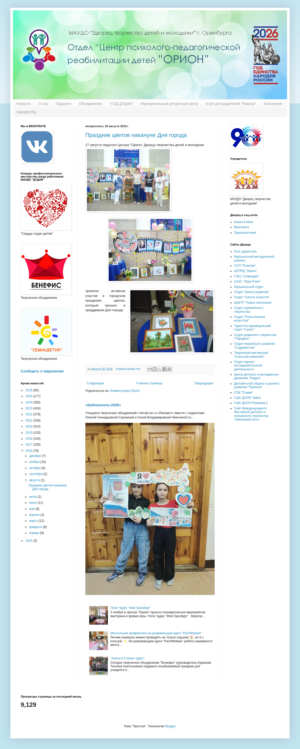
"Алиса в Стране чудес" (127, 658)
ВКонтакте (241, 227)
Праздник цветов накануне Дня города (136, 135)
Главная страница (149, 383)
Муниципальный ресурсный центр (169, 104)
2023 (29, 408)
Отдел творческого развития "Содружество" (254, 345)
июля (33, 497)
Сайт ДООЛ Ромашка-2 (251, 403)
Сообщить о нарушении (42, 371)
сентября (36, 474)
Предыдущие (203, 383)
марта (34, 521)
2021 (29, 420)
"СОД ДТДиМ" (121, 104)
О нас (43, 104)
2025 (29, 396)
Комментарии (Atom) (125, 391)
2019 (29, 432)
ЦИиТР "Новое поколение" (253, 302)
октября (35, 468)
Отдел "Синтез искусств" (251, 297)
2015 (29, 540)
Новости (24, 104)
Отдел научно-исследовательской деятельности (248, 365)
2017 (29, 444)
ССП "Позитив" (245, 266)
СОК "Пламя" (243, 392)
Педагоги (63, 104)
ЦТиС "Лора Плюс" (247, 281)
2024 (29, 402)
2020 (29, 426)
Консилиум (273, 104)
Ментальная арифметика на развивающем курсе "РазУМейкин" (156, 633)
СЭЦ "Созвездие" (246, 276)
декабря (35, 456)
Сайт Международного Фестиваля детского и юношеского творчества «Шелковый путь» (251, 414)
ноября (34, 462)
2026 (29, 390)
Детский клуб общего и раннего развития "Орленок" (256, 385)
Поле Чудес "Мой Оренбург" (130, 608)
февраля (36, 527)
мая (32, 509)
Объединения (90, 104)
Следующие (95, 383)
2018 (29, 438)
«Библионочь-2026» (103, 405)
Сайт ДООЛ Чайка (247, 398)
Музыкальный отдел (248, 287)
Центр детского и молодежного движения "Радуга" (256, 376)
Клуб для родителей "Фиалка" (231, 104)
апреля (34, 515)
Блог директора (245, 251)
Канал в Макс (243, 222)
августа (35, 480)
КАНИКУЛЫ (26, 112)
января (34, 533)
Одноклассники (245, 232)
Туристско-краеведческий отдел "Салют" (252, 327)
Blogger (170, 726)
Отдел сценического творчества (248, 309)
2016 (29, 451)
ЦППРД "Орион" (245, 271)
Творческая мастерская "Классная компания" (251, 354)
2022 (29, 414)
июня (33, 503)
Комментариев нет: (129, 368)
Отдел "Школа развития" (251, 292)
